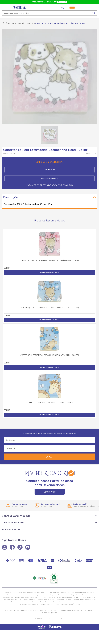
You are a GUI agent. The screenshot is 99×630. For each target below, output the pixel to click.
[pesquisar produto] (94, 13)
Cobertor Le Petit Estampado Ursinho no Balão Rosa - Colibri (49, 260)
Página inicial (11, 23)
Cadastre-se (49, 169)
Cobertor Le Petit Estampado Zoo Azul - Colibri (50, 403)
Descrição (10, 197)
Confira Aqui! (50, 491)
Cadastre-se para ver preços (49, 272)
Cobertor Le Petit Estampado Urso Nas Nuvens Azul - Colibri (49, 355)
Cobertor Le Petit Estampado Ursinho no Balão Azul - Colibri (49, 308)
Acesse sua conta (49, 178)
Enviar (49, 456)
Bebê (21, 23)
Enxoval (29, 23)
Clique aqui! (62, 2)
